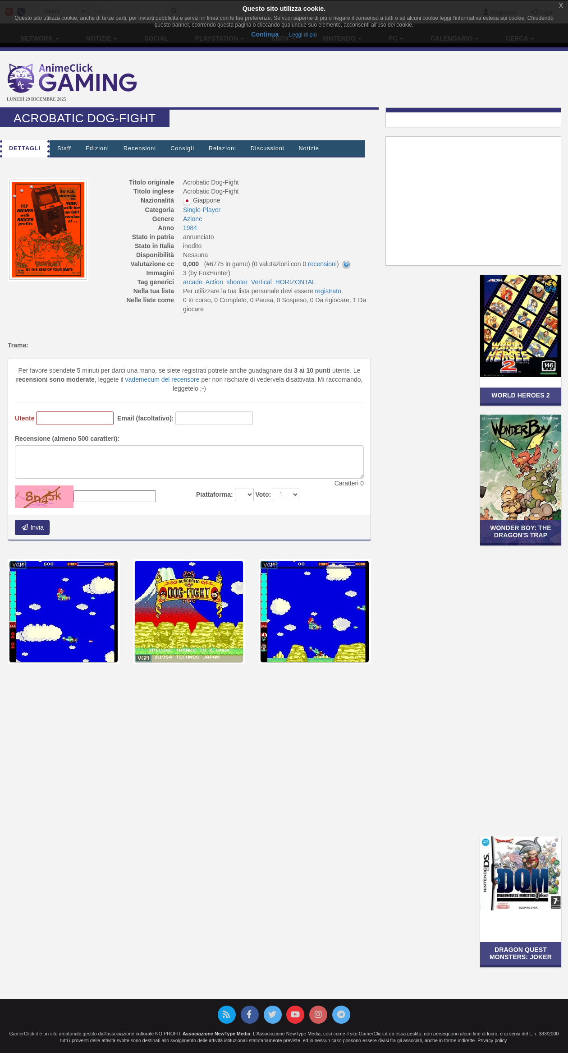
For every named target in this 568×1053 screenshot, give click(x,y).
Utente (25, 418)
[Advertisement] (379, 80)
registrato (328, 291)
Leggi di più (302, 35)
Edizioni (97, 148)
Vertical (261, 282)
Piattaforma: (214, 494)
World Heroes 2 (520, 395)
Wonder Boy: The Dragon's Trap (520, 531)
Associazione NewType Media (216, 1033)
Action (214, 282)
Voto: (263, 494)
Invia (32, 527)
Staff (64, 148)
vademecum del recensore (162, 379)
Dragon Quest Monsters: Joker (521, 953)
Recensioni (140, 148)
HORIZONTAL (295, 282)
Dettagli (25, 148)
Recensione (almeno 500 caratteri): (67, 438)
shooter (237, 282)
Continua (265, 34)
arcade (192, 282)
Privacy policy (491, 1040)
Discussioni (267, 148)
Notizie (308, 148)
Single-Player (201, 209)
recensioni (322, 264)
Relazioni (222, 148)
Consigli (182, 148)
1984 (190, 227)
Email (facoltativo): (145, 418)
